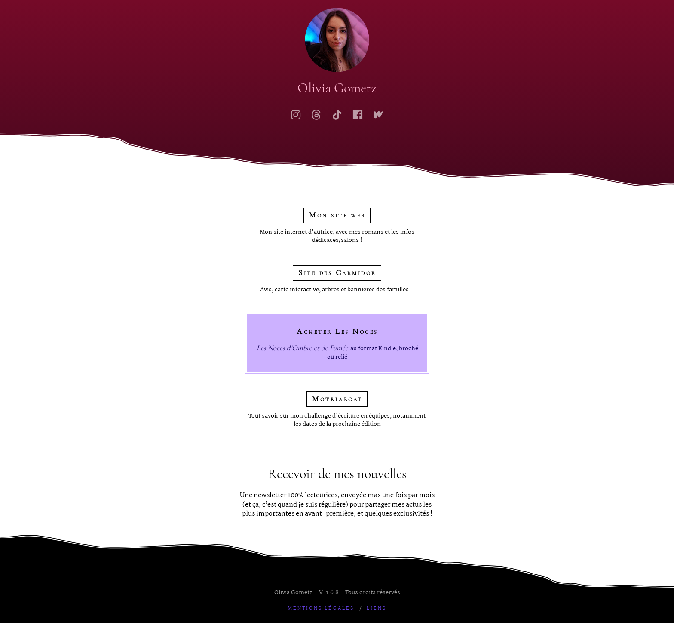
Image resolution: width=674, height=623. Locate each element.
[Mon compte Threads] (316, 115)
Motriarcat (337, 398)
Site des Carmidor (337, 272)
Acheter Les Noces (337, 331)
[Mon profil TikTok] (337, 115)
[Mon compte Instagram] (296, 115)
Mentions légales (321, 608)
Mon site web (337, 215)
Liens (376, 608)
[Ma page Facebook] (357, 115)
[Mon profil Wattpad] (378, 115)
